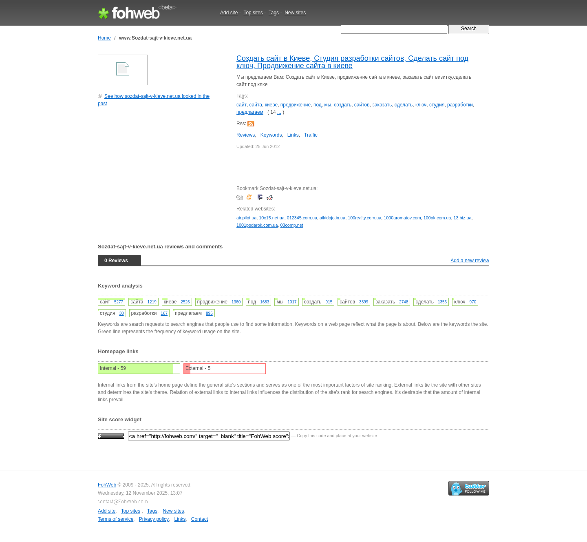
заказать (382, 105)
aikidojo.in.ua (332, 217)
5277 (118, 302)
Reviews (245, 135)
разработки (460, 105)
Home (104, 38)
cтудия (436, 105)
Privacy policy (154, 519)
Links (293, 135)
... (279, 112)
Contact (199, 519)
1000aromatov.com (402, 217)
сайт (241, 105)
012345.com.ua (302, 217)
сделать (404, 105)
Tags (274, 12)
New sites (295, 12)
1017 (291, 302)
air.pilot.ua (246, 217)
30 (121, 313)
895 (209, 313)
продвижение (295, 105)
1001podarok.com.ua (257, 225)
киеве (271, 105)
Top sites (253, 12)
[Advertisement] (159, 168)
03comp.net (291, 225)
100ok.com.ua (437, 217)
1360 (236, 302)
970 (473, 302)
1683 (264, 302)
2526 (185, 302)
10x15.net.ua (271, 217)
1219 (152, 302)
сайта (255, 105)
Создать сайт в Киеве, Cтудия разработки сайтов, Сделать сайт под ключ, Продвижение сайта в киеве (352, 62)
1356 (442, 302)
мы (327, 105)
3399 (363, 302)
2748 (403, 302)
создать (342, 105)
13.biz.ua (463, 217)
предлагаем (249, 112)
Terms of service (115, 519)
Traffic (311, 135)
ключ (420, 105)
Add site (229, 12)
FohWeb (107, 485)
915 (329, 302)
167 (164, 313)
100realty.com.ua (364, 217)
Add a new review (469, 260)
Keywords (271, 135)
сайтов (362, 105)
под (317, 105)
